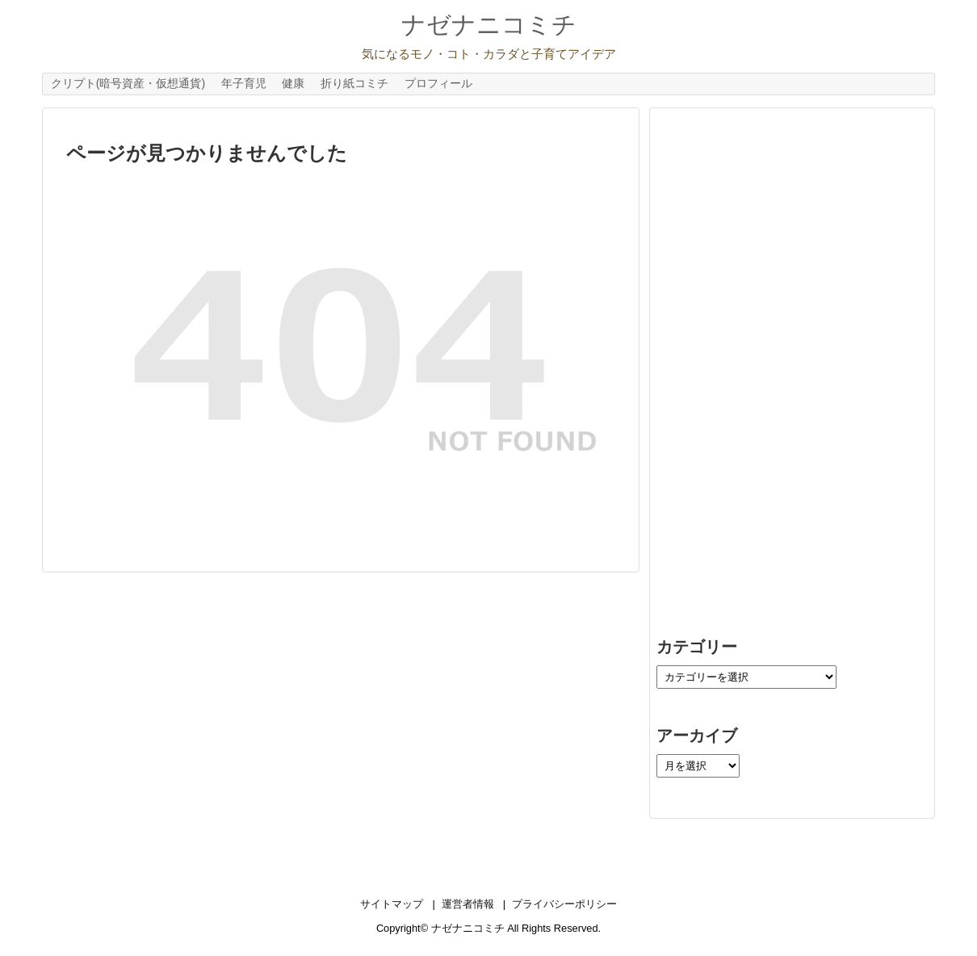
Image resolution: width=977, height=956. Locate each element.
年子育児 (243, 83)
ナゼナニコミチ (489, 24)
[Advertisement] (777, 354)
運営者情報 (468, 904)
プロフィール (438, 83)
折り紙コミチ (354, 83)
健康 (293, 83)
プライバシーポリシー (564, 904)
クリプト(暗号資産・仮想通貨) (128, 83)
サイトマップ (391, 904)
